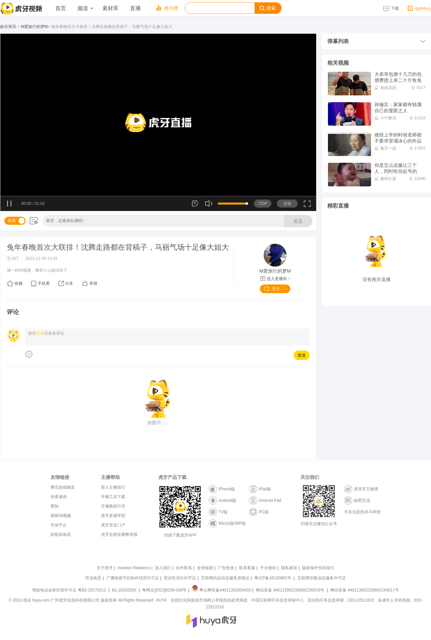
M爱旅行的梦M (34, 26)
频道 (85, 8)
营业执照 (93, 578)
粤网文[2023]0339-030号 (164, 590)
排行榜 (167, 8)
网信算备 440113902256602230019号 (290, 590)
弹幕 (12, 220)
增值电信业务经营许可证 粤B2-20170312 (69, 590)
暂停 (9, 204)
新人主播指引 (113, 487)
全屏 (307, 206)
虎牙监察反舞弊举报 (119, 534)
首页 (60, 8)
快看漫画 (59, 496)
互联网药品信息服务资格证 (225, 578)
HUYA (161, 600)
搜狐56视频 (61, 515)
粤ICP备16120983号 (272, 578)
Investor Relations (134, 568)
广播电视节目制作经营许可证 (132, 578)
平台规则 (268, 568)
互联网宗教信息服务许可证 (321, 578)
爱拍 (55, 506)
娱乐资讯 (8, 26)
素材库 (110, 8)
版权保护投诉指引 (318, 568)
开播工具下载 (113, 496)
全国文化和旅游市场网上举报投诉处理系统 (209, 600)
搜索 (268, 8)
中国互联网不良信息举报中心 (277, 600)
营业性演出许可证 (180, 578)
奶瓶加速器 (61, 534)
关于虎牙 (105, 568)
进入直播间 (275, 278)
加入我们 (163, 568)
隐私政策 (289, 568)
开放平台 (59, 525)
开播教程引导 (113, 506)
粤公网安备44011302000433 (221, 590)
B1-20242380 (124, 590)
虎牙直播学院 (113, 515)
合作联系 (184, 568)
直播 (135, 8)
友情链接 (205, 568)
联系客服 (247, 568)
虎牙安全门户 (113, 525)
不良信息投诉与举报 (362, 512)
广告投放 (226, 568)
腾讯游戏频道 (63, 487)
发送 (298, 221)
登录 (40, 333)
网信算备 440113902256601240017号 (364, 590)
